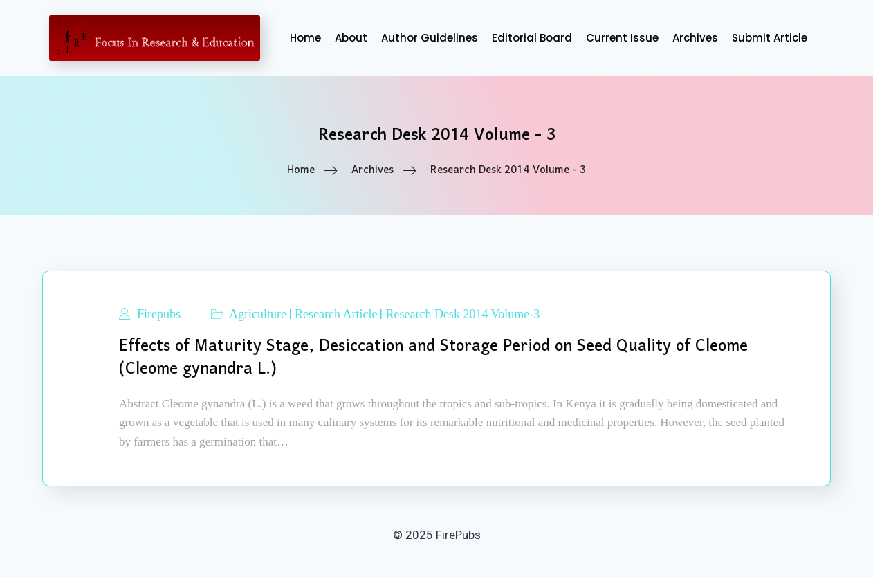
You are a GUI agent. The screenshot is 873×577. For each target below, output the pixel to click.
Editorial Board (532, 37)
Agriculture (257, 314)
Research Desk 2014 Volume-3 (462, 314)
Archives (695, 37)
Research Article (336, 314)
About (351, 37)
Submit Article (769, 37)
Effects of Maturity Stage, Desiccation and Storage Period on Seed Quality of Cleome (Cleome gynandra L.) (433, 358)
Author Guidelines (429, 37)
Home (305, 37)
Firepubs (159, 314)
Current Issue (622, 37)
